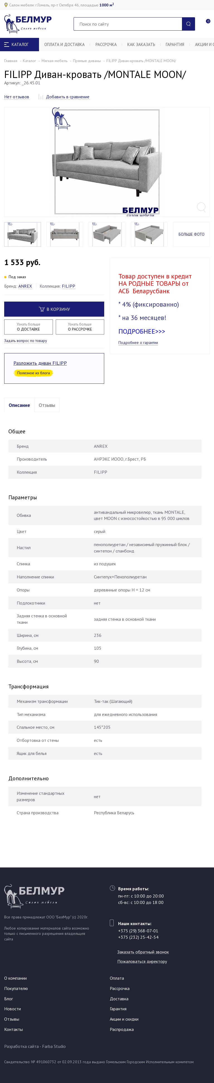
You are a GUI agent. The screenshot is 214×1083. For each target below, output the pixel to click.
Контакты (13, 1029)
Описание (19, 410)
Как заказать (142, 44)
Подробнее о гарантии (138, 347)
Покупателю (16, 988)
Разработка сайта (21, 1046)
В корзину (54, 314)
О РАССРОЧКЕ (80, 332)
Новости (12, 1008)
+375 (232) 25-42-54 (138, 937)
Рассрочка (106, 44)
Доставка (119, 998)
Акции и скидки (124, 1019)
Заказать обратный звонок (144, 952)
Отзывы (47, 410)
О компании (15, 978)
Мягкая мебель (54, 60)
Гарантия (176, 44)
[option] (107, 164)
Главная (10, 60)
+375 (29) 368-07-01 (138, 930)
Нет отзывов (16, 96)
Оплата (117, 978)
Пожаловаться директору (143, 961)
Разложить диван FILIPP (40, 368)
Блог (8, 998)
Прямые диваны (87, 60)
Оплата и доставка (65, 44)
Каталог (29, 60)
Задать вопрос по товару (25, 345)
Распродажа (122, 1029)
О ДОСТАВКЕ (28, 332)
